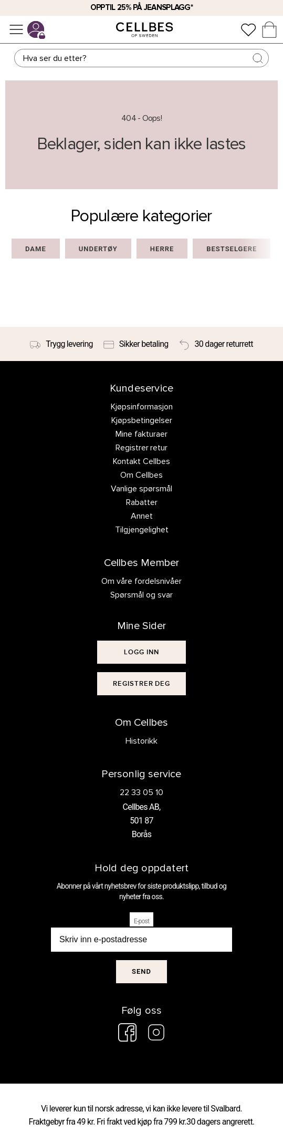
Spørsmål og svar (141, 595)
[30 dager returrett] (216, 344)
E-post (142, 921)
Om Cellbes (141, 475)
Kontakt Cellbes (141, 461)
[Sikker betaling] (136, 344)
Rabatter (142, 502)
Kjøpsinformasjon (142, 406)
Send (141, 971)
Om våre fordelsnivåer (141, 581)
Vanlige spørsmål (141, 488)
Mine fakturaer (141, 434)
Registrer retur (142, 447)
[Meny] (16, 29)
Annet (142, 516)
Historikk (141, 741)
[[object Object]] (141, 652)
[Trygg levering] (61, 344)
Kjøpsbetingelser (141, 420)
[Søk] (141, 58)
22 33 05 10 (141, 792)
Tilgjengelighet (142, 529)
